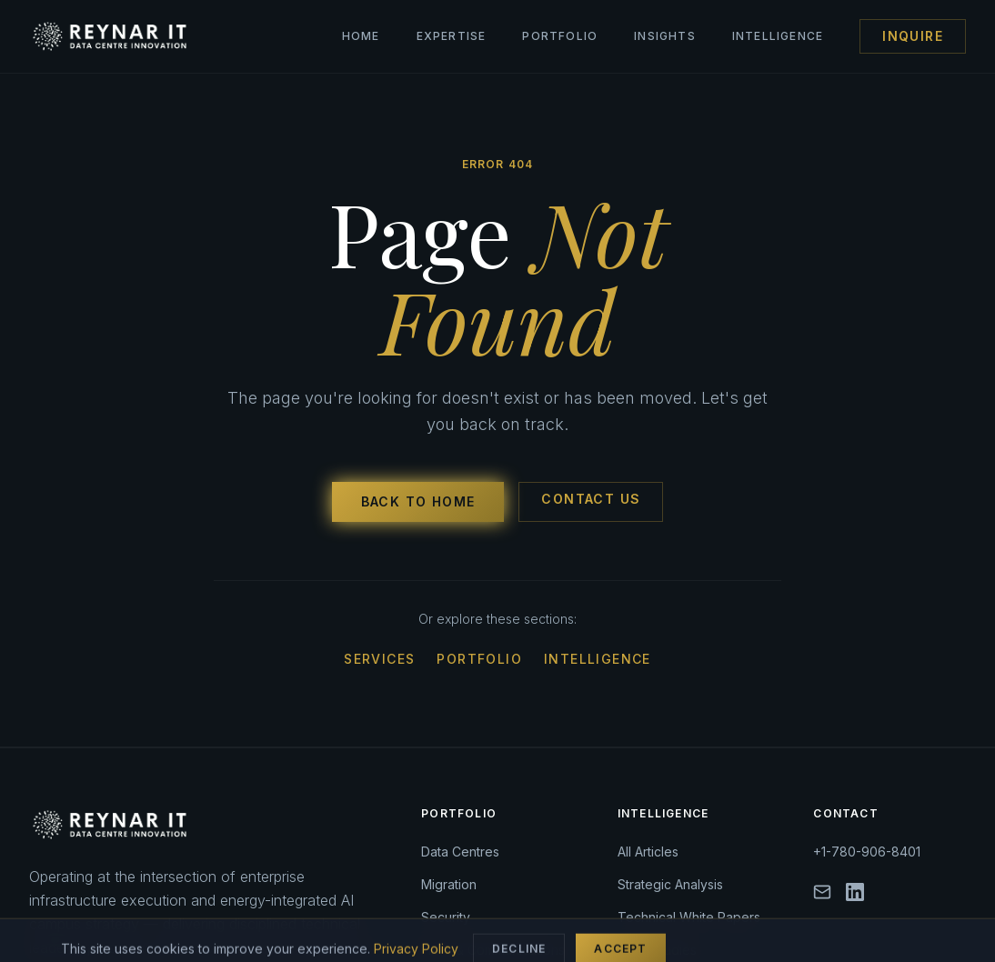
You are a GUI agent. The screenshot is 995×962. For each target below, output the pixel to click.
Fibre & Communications (493, 949)
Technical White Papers (689, 917)
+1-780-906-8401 (866, 851)
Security (445, 917)
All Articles (648, 851)
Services (379, 658)
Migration (449, 884)
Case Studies (657, 949)
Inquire (912, 36)
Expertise (452, 36)
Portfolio (560, 36)
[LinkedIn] (855, 892)
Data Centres (460, 851)
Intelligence (777, 36)
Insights (665, 36)
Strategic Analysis (670, 884)
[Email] (822, 892)
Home (361, 36)
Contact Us (590, 498)
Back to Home (418, 501)
